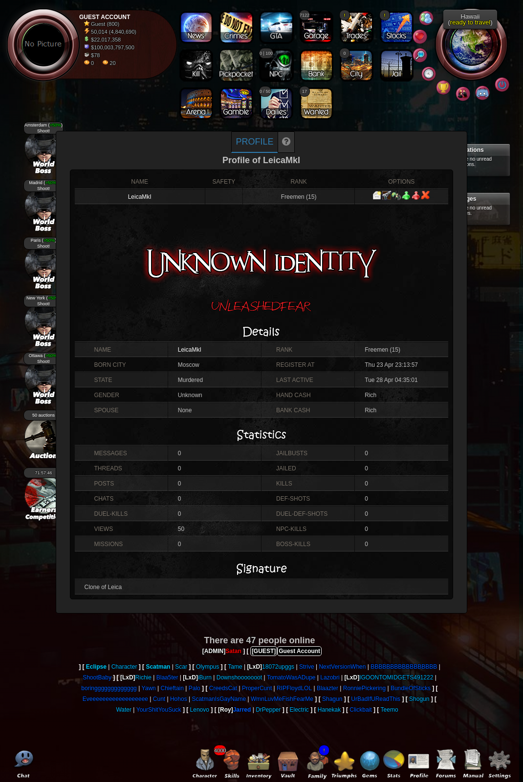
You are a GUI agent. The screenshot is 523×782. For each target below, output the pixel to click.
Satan (233, 651)
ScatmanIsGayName (219, 699)
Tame (235, 666)
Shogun (419, 699)
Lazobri (329, 677)
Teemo (389, 709)
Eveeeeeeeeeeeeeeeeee (115, 699)
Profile (254, 142)
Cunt (159, 699)
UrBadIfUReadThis (375, 699)
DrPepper (268, 709)
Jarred (242, 709)
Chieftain (172, 688)
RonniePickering (364, 688)
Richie (143, 677)
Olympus (207, 666)
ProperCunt (257, 688)
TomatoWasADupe (291, 677)
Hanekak (329, 709)
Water (123, 709)
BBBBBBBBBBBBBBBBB (403, 666)
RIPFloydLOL (294, 688)
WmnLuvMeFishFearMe (282, 699)
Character (124, 666)
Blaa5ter (167, 677)
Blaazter (327, 688)
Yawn (149, 688)
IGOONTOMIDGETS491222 (396, 677)
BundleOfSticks (411, 688)
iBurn (205, 677)
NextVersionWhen (342, 666)
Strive (306, 666)
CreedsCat (223, 688)
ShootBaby (97, 677)
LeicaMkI (140, 196)
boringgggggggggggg (108, 688)
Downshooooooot (239, 677)
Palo (194, 688)
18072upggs (278, 666)
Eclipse (96, 666)
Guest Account (299, 651)
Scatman (158, 666)
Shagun (332, 699)
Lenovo (199, 709)
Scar (181, 666)
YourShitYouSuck (158, 709)
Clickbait (360, 709)
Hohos (178, 699)
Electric (299, 709)
